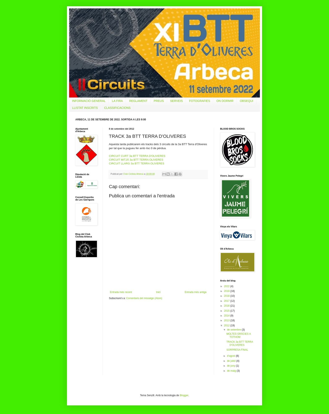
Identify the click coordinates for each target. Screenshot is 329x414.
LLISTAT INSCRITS (85, 107)
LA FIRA (117, 101)
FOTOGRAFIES (199, 101)
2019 (227, 291)
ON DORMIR (225, 101)
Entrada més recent (121, 292)
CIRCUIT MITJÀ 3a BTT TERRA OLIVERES (136, 159)
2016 (227, 305)
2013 (227, 320)
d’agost (231, 355)
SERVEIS (176, 101)
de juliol (231, 360)
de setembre (234, 329)
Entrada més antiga (195, 292)
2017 (227, 300)
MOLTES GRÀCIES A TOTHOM (238, 335)
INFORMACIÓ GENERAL (89, 101)
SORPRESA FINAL (237, 349)
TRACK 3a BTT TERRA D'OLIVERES (239, 343)
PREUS (159, 101)
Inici (158, 292)
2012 (227, 325)
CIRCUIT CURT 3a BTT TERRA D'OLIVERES (137, 156)
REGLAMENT (138, 101)
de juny (231, 365)
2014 (227, 315)
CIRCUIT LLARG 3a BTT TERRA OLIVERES (136, 163)
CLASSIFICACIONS (117, 107)
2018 (227, 295)
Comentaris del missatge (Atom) (144, 298)
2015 (227, 310)
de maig (232, 370)
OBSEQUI (246, 101)
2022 (227, 286)
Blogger (184, 395)
